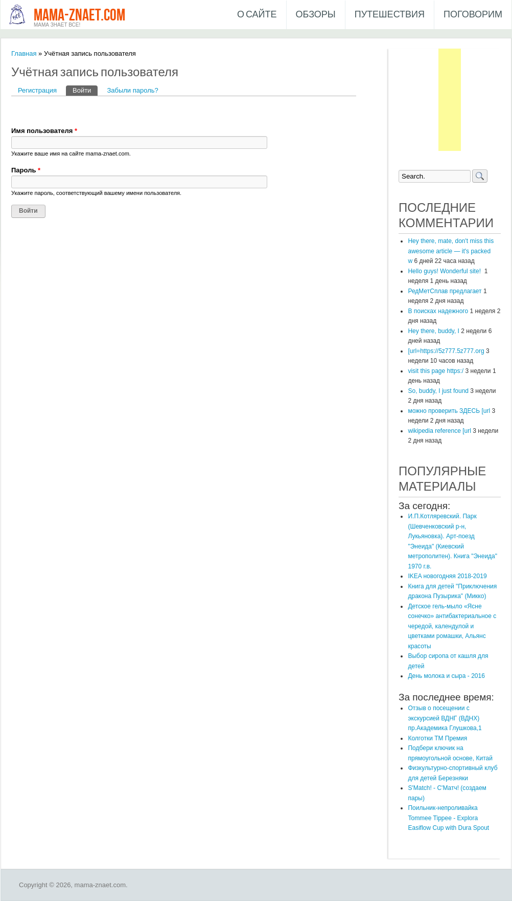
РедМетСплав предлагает (444, 291)
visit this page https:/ (435, 371)
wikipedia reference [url (439, 430)
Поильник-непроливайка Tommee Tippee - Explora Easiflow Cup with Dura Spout (448, 817)
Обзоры (316, 14)
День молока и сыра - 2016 (446, 675)
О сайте (257, 14)
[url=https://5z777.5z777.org (446, 351)
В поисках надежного (438, 311)
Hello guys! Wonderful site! (445, 271)
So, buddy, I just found (438, 390)
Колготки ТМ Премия (437, 738)
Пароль (25, 170)
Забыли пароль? (132, 90)
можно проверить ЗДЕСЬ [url (449, 410)
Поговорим (473, 14)
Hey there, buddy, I (433, 331)
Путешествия (390, 14)
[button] (19, 111)
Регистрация (37, 90)
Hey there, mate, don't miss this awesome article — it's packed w (451, 251)
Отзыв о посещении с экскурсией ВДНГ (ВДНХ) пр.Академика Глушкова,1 (444, 718)
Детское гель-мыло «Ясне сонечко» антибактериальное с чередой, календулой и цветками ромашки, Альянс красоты (452, 626)
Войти (85, 89)
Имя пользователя (44, 131)
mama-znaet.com (79, 16)
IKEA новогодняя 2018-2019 (447, 576)
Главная (23, 53)
